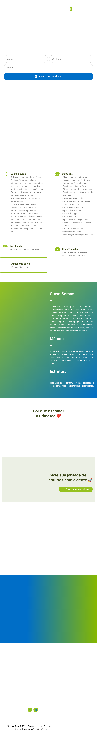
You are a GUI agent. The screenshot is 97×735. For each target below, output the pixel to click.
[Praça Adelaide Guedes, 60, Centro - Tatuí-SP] (48, 671)
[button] (71, 9)
